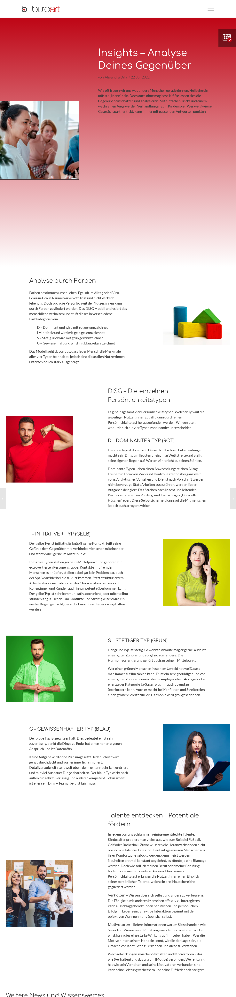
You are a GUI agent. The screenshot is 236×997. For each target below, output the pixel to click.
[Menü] (209, 9)
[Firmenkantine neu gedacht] (3, 498)
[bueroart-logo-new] (41, 9)
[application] (39, 140)
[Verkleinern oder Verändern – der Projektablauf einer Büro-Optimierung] (233, 498)
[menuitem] (210, 9)
